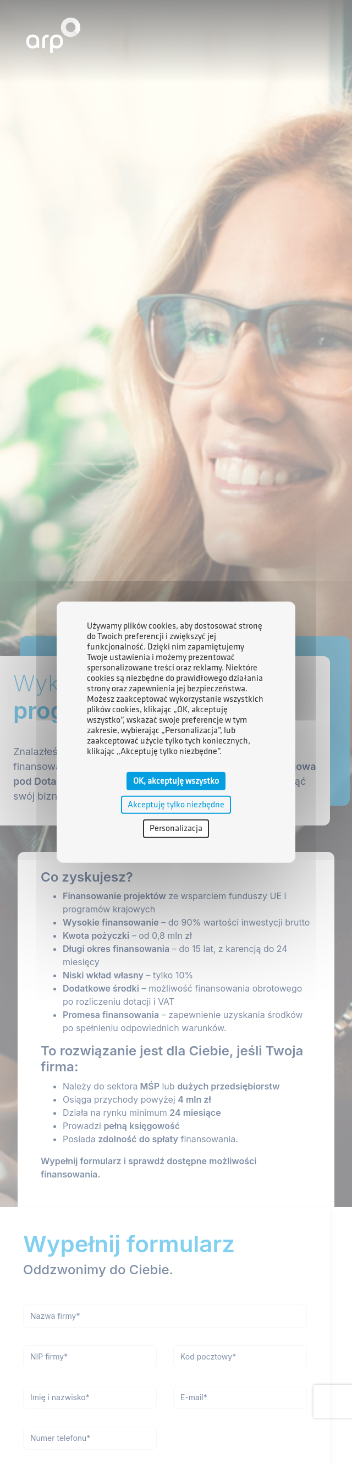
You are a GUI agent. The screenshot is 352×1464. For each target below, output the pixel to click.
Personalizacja (176, 828)
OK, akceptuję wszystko (176, 781)
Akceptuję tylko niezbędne (176, 805)
